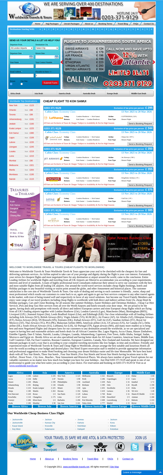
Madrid (110, 403)
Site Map (114, 466)
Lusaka (12, 151)
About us (89, 24)
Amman (135, 397)
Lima (60, 397)
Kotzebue (114, 429)
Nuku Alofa (86, 403)
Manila (12, 170)
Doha (134, 388)
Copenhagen (112, 379)
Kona (112, 423)
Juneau (81, 419)
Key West (16, 429)
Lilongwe (13, 147)
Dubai (134, 376)
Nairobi (12, 179)
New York (13, 105)
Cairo (134, 379)
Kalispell (81, 429)
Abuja (10, 391)
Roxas (35, 394)
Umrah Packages (71, 24)
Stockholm (111, 388)
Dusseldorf (111, 397)
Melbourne (13, 165)
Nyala (10, 403)
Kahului (81, 423)
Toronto (12, 115)
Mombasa (13, 174)
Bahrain (135, 400)
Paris (109, 382)
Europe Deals (112, 93)
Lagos (11, 138)
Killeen (113, 426)
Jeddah (12, 124)
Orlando (12, 110)
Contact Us (149, 24)
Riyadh (134, 385)
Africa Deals (15, 93)
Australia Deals (89, 93)
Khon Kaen (37, 400)
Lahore (12, 142)
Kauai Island (17, 426)
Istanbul (135, 382)
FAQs (135, 24)
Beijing (36, 385)
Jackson (48, 419)
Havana (61, 391)
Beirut (134, 403)
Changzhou (37, 397)
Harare (11, 382)
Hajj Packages (52, 24)
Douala (11, 388)
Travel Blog (123, 24)
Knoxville (49, 426)
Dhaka (35, 382)
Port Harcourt (13, 394)
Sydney (85, 391)
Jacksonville (17, 419)
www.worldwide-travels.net (23, 365)
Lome (11, 156)
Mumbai (12, 161)
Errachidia (12, 397)
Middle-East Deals (138, 93)
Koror (84, 397)
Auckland (86, 382)
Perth (84, 379)
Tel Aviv (135, 391)
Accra (10, 379)
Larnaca (110, 391)
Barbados (61, 400)
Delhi (35, 379)
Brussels (110, 376)
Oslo (109, 385)
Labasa (85, 394)
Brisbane (85, 385)
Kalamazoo (49, 429)
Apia (84, 388)
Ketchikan (82, 426)
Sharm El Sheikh (138, 394)
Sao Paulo (61, 394)
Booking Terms (105, 24)
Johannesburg (15, 119)
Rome (109, 394)
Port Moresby (87, 400)
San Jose (61, 403)
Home (37, 24)
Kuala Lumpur (15, 128)
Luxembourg (112, 400)
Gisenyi (11, 400)
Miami (60, 388)
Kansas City (50, 423)
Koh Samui (14, 133)
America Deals (65, 93)
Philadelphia (62, 382)
